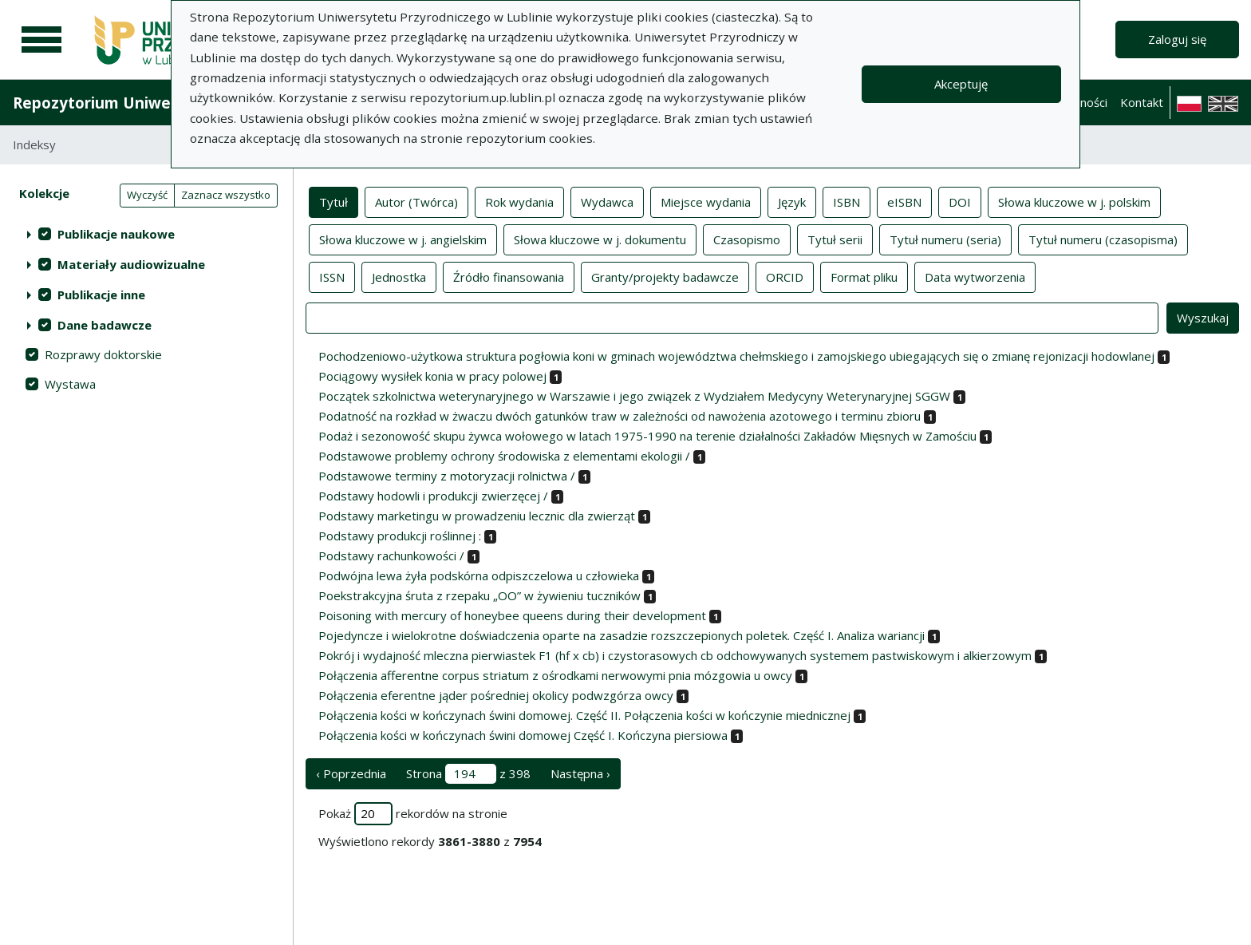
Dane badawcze (104, 325)
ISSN (332, 276)
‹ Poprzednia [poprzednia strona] (351, 773)
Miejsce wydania (706, 201)
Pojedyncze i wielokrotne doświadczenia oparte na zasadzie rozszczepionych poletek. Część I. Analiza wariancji (621, 635)
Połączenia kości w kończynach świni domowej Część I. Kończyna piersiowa (523, 735)
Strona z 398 (468, 774)
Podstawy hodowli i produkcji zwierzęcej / (433, 496)
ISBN (846, 201)
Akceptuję (961, 84)
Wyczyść (147, 195)
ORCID (784, 276)
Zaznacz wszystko (225, 195)
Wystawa (70, 384)
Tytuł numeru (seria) (945, 238)
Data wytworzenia (975, 276)
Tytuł (333, 201)
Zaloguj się (1177, 39)
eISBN (904, 201)
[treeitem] (146, 234)
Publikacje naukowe (116, 234)
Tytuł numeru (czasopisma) (1103, 238)
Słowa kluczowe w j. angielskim (403, 238)
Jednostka (399, 276)
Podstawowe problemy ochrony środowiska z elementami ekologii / (504, 456)
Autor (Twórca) (416, 201)
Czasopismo (746, 238)
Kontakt (1141, 102)
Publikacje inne (101, 294)
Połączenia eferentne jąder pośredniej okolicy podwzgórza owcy (495, 695)
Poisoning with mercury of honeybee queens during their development (512, 615)
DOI (960, 201)
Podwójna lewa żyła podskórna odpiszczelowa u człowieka (478, 575)
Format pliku (864, 276)
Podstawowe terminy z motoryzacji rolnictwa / (446, 476)
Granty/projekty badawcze (665, 276)
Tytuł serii (834, 238)
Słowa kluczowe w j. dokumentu (600, 238)
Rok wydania (519, 201)
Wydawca (607, 201)
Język (792, 201)
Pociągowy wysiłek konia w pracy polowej (432, 376)
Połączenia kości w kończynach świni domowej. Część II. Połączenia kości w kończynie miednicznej (584, 715)
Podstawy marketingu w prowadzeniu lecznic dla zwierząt (476, 516)
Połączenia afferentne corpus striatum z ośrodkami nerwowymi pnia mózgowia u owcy (555, 675)
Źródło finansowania (508, 276)
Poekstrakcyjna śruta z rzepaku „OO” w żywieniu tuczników (479, 595)
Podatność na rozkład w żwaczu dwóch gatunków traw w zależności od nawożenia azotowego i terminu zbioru (619, 416)
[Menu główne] (41, 39)
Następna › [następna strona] (580, 773)
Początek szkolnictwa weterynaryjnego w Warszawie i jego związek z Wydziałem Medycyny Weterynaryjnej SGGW (634, 396)
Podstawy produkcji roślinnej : (399, 536)
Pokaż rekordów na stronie (412, 813)
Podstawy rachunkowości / (391, 555)
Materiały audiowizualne (131, 264)
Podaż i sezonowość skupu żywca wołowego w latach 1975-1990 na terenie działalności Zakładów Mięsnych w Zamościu (647, 436)
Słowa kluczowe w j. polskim (1074, 201)
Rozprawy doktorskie (103, 354)
